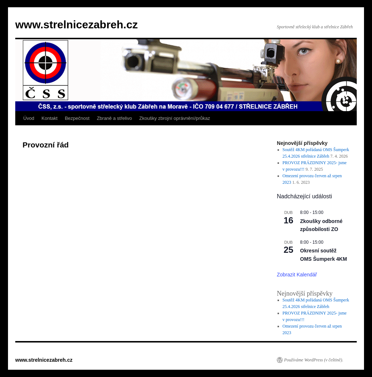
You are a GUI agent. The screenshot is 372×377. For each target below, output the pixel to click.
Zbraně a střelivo (114, 118)
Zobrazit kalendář (297, 274)
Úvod (28, 118)
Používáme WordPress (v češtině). (313, 359)
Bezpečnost (77, 118)
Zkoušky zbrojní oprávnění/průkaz (174, 118)
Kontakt (49, 118)
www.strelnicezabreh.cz (76, 25)
